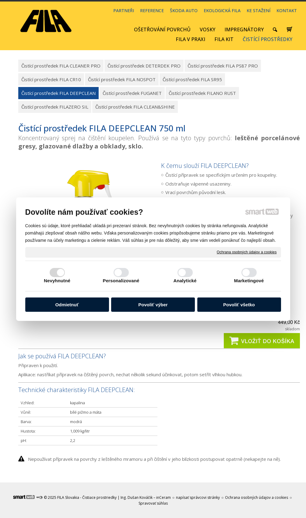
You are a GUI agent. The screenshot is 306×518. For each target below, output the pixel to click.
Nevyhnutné (57, 280)
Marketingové (249, 280)
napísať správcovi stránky (198, 497)
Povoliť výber (152, 304)
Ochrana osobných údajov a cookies (247, 252)
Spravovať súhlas (153, 503)
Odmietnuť (67, 304)
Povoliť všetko (239, 304)
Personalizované (121, 280)
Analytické (184, 280)
